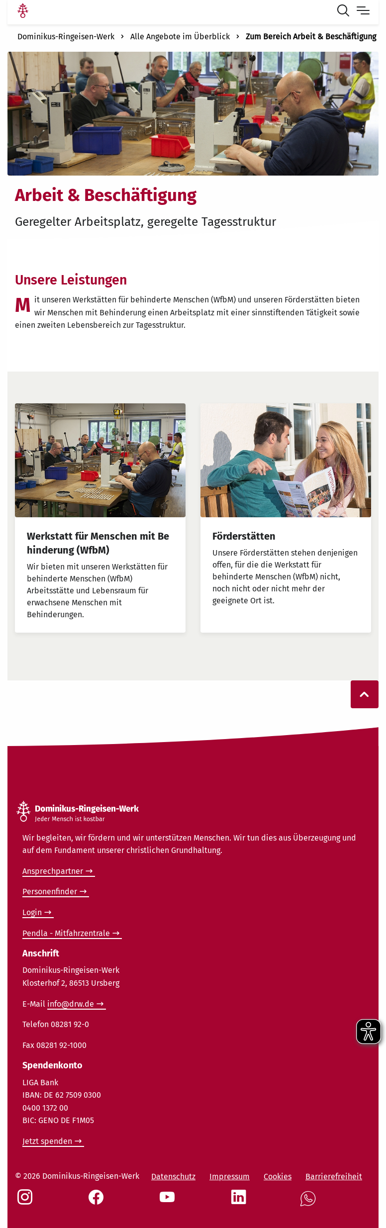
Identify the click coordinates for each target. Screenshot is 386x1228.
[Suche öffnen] (345, 11)
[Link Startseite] (23, 11)
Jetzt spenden (47, 1141)
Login (32, 912)
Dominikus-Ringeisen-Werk (65, 36)
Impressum (229, 1176)
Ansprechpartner (52, 871)
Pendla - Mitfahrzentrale (66, 933)
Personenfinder (49, 891)
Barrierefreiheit (333, 1176)
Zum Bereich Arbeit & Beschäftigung (311, 36)
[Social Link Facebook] (98, 1202)
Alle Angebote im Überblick (180, 36)
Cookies (277, 1176)
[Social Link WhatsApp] (310, 1204)
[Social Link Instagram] (27, 1202)
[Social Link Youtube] (169, 1202)
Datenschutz (173, 1176)
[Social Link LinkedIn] (241, 1202)
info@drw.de (70, 1004)
